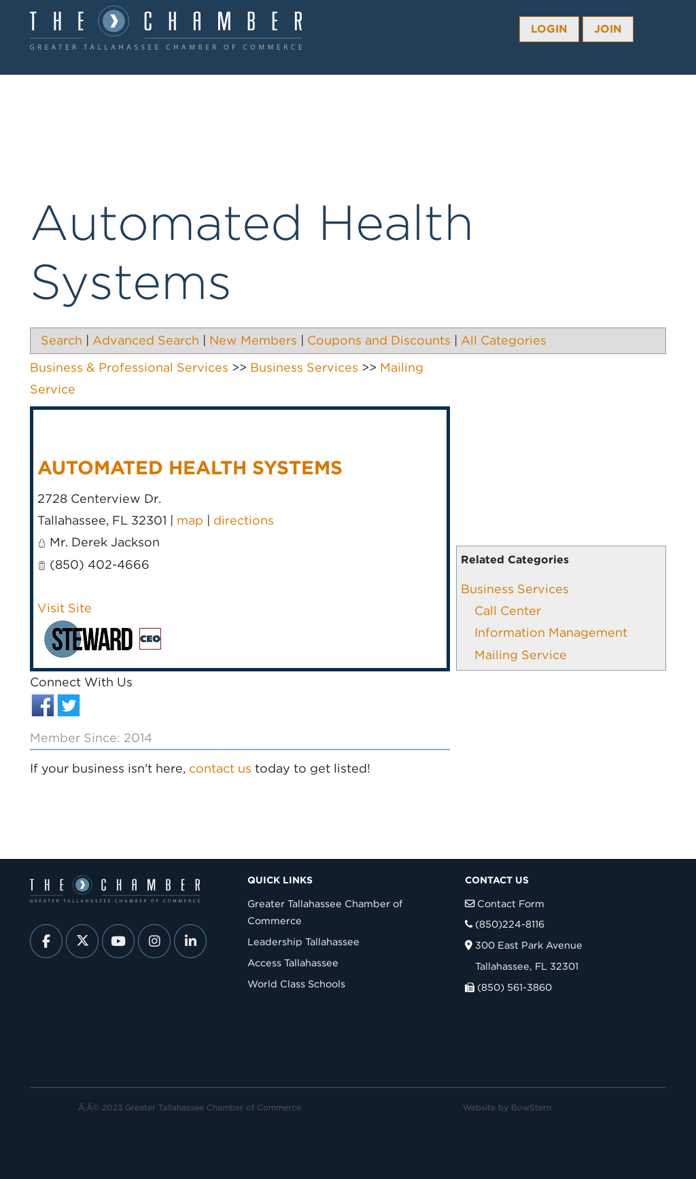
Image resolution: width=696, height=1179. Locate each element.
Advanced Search (145, 340)
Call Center (507, 610)
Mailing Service (520, 655)
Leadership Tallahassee (303, 941)
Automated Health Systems (190, 467)
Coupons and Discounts (379, 340)
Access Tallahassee (292, 962)
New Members (253, 340)
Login (549, 28)
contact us (220, 768)
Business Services (515, 589)
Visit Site (64, 608)
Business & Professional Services (129, 367)
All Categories (503, 340)
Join (608, 28)
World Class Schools (296, 983)
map (190, 520)
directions (243, 520)
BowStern (531, 1107)
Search (61, 340)
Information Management (550, 632)
